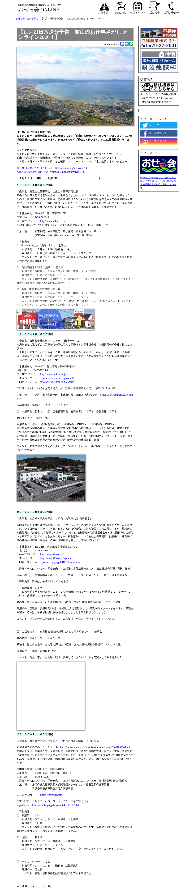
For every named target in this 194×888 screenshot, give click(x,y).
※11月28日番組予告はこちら (33, 171)
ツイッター (152, 125)
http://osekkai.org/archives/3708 (68, 171)
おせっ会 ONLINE (39, 10)
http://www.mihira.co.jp (52, 221)
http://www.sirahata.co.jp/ (53, 374)
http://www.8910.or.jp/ (52, 554)
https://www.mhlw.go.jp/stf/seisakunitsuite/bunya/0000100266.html (95, 747)
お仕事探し (104, 7)
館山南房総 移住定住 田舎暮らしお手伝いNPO (39, 5)
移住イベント (138, 7)
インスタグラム (154, 141)
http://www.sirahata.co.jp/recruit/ (58, 378)
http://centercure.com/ (51, 794)
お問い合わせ (171, 7)
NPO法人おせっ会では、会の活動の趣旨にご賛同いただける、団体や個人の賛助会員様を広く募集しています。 (158, 182)
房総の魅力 (121, 7)
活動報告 (155, 7)
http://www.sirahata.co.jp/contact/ (57, 381)
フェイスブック (154, 133)
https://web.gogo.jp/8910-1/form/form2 (60, 562)
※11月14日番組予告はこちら (33, 168)
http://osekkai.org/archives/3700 (70, 168)
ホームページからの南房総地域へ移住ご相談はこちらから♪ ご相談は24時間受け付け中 (158, 92)
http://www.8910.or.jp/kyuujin (56, 558)
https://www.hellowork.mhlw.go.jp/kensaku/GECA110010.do (48, 805)
